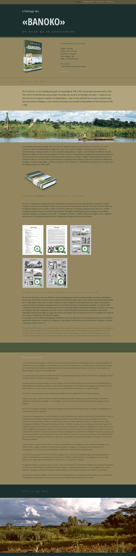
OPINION (110, 2)
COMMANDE (88, 2)
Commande (64, 71)
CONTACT (100, 2)
